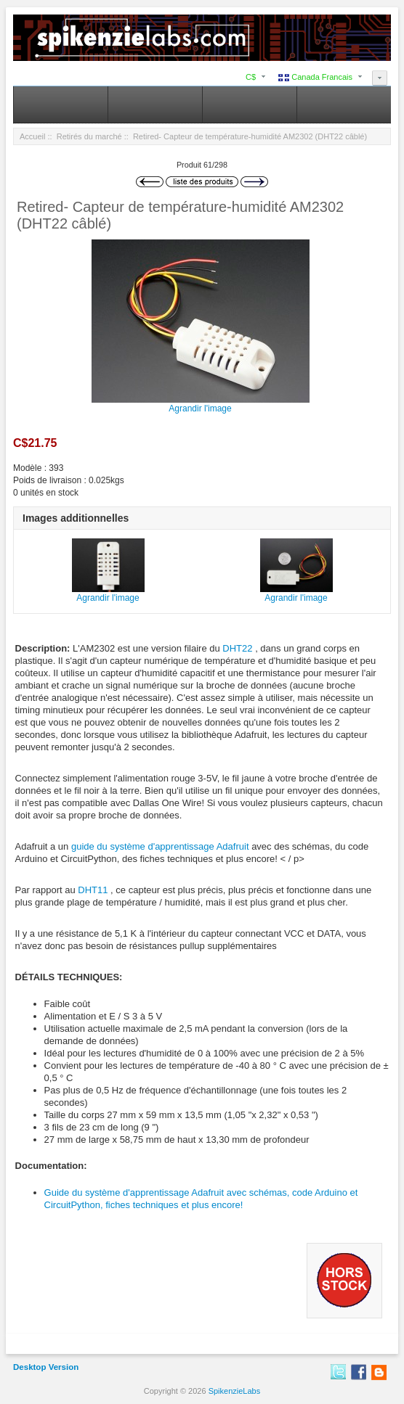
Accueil (32, 136)
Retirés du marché (89, 136)
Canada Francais (315, 77)
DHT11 (94, 889)
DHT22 (238, 648)
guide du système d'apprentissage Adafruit (161, 846)
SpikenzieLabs (235, 1391)
